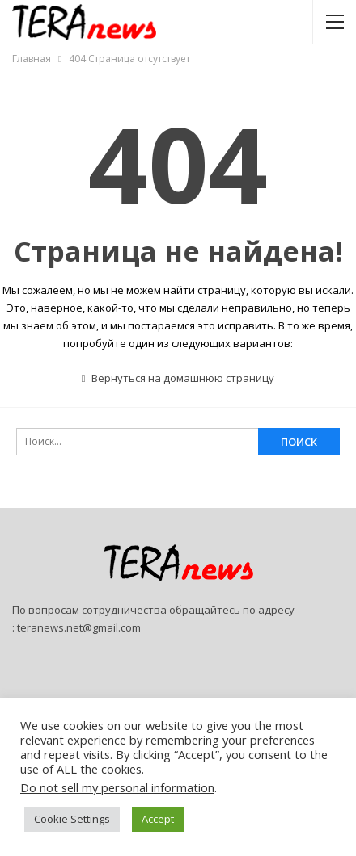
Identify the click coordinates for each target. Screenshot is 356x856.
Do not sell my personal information (117, 787)
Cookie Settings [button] (72, 819)
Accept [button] (158, 819)
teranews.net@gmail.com (79, 627)
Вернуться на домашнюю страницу (178, 378)
